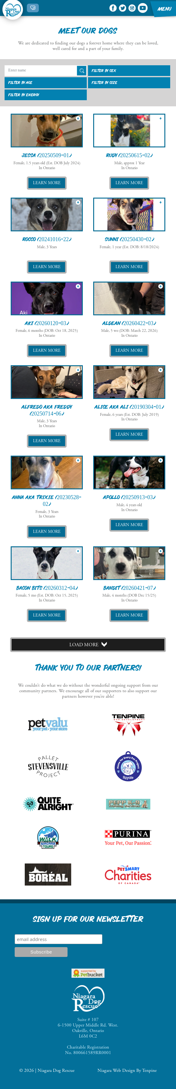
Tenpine (149, 1070)
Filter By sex (104, 71)
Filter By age (20, 83)
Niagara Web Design (116, 1070)
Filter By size (104, 83)
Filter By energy (23, 95)
